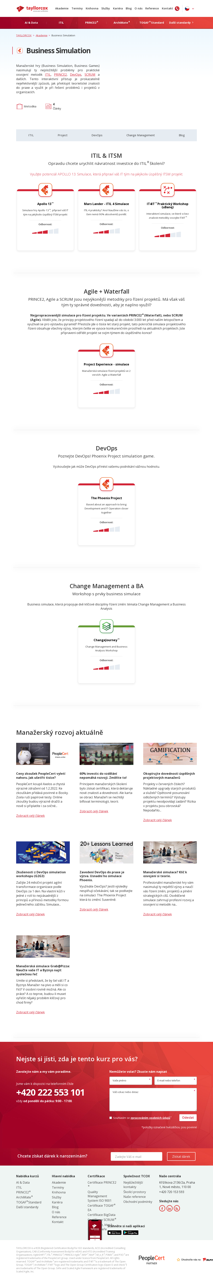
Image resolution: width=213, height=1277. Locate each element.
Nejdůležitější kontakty (133, 1184)
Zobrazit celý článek (30, 816)
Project (62, 135)
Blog (129, 8)
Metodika (30, 106)
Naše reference (134, 1197)
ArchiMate (24, 1197)
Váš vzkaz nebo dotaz (125, 1092)
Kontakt (167, 8)
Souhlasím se (140, 1118)
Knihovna (92, 8)
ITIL (48, 74)
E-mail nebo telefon (168, 1080)
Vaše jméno (119, 1080)
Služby (105, 8)
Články (57, 106)
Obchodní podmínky (137, 1202)
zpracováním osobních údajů (151, 1118)
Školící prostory (134, 1192)
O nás (138, 8)
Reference (152, 8)
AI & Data (23, 1182)
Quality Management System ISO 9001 (99, 1196)
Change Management (140, 135)
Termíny (77, 8)
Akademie (61, 8)
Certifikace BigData (101, 1215)
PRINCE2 (60, 74)
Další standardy (27, 1207)
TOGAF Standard (28, 1202)
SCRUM (90, 74)
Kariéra (118, 8)
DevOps (75, 74)
